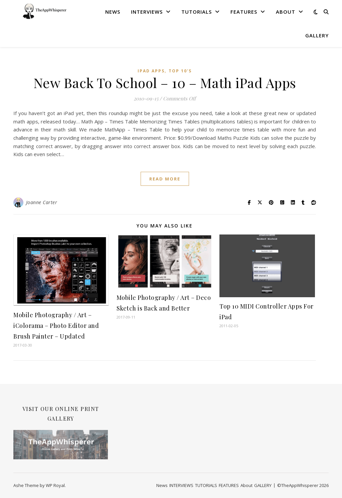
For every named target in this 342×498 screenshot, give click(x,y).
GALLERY (317, 35)
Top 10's (180, 71)
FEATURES (243, 11)
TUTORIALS (196, 11)
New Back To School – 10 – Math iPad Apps (164, 82)
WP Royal (55, 485)
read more (164, 179)
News (112, 11)
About (285, 11)
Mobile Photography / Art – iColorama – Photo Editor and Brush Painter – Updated (56, 325)
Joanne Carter (41, 202)
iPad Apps (151, 71)
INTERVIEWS (147, 11)
